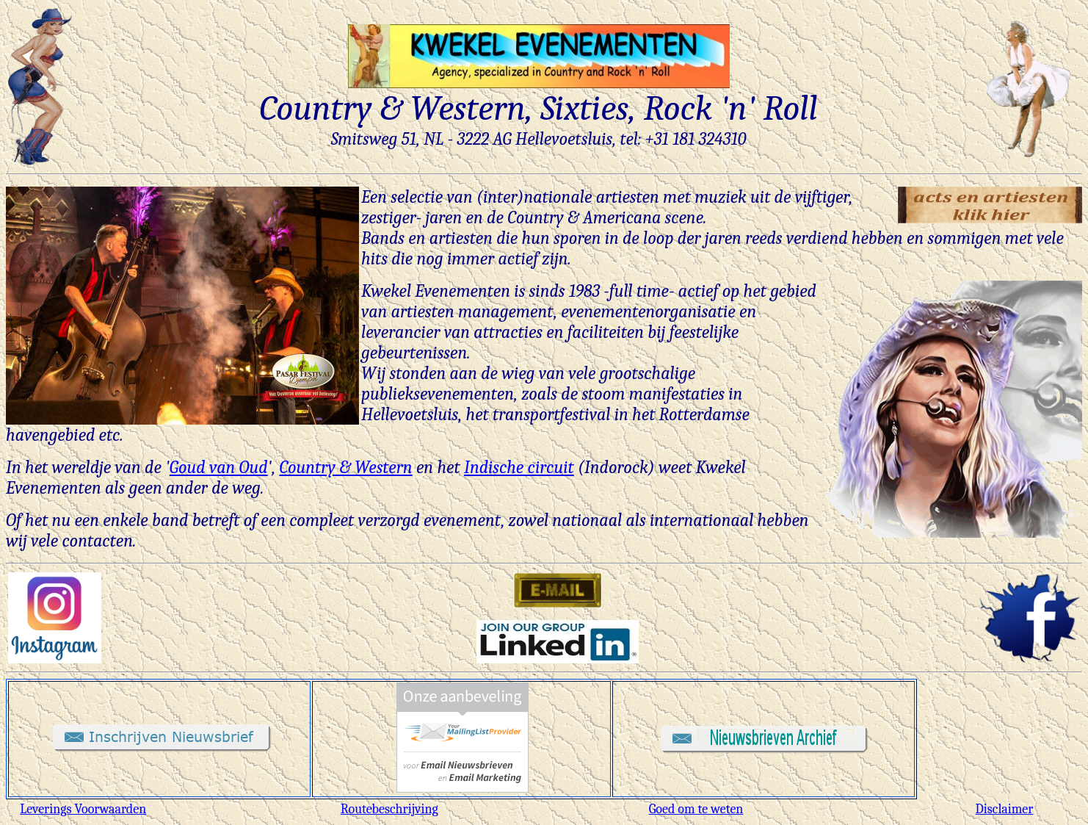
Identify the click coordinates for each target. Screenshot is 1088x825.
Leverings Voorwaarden (83, 809)
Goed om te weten (696, 809)
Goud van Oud (219, 467)
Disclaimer (1005, 809)
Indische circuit (519, 467)
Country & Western (345, 467)
